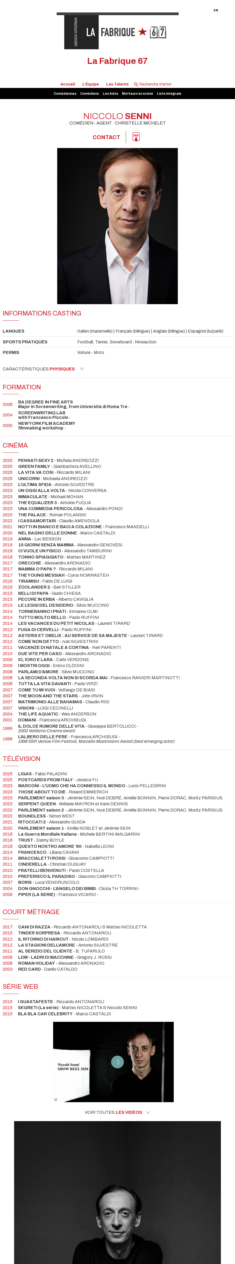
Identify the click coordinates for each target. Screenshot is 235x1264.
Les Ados (110, 94)
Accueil (67, 84)
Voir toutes (117, 1112)
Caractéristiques (43, 368)
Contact (106, 137)
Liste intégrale (169, 94)
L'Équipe (90, 84)
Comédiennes (65, 94)
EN (216, 10)
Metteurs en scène (137, 94)
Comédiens (89, 94)
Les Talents (117, 84)
